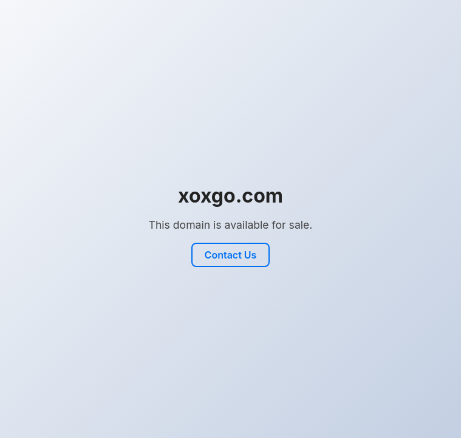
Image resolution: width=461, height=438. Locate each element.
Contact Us (231, 255)
